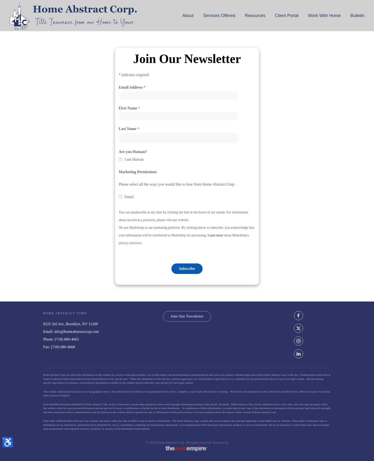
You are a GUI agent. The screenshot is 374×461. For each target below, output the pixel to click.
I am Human (134, 159)
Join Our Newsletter (187, 316)
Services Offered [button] (219, 15)
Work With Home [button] (324, 15)
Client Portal (286, 15)
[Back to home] (73, 15)
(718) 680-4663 (67, 339)
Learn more (215, 235)
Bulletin (357, 15)
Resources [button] (255, 15)
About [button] (187, 15)
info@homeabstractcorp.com (76, 332)
